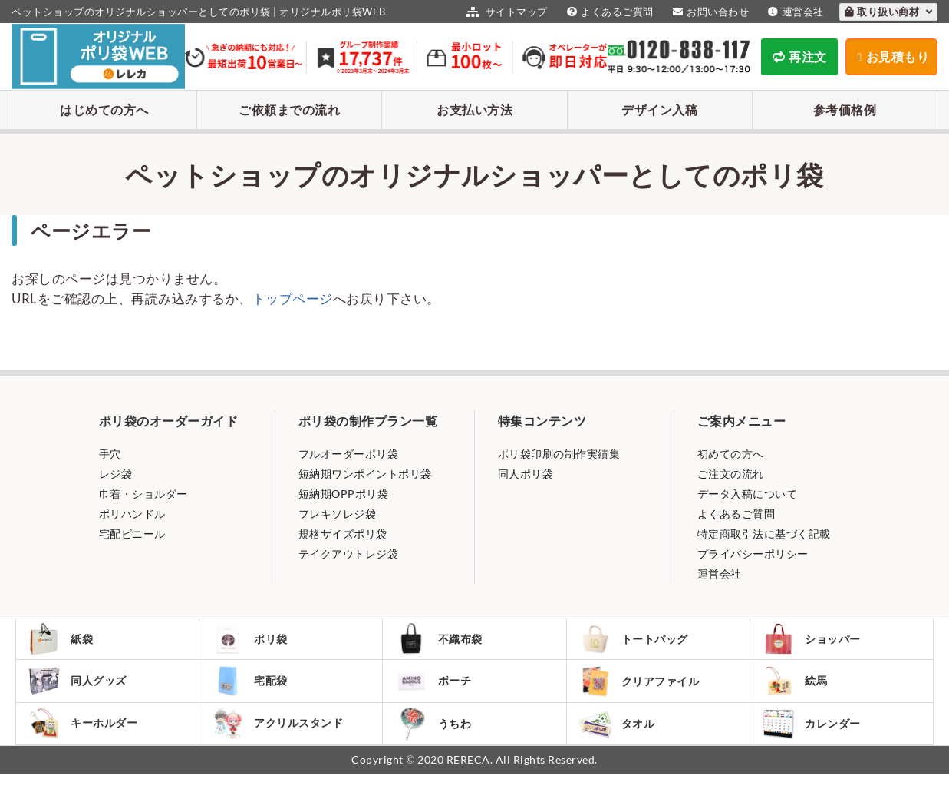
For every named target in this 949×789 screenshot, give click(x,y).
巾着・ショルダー (143, 493)
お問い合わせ (709, 11)
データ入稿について (747, 493)
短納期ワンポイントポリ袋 (365, 473)
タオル (620, 736)
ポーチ (436, 688)
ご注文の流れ (730, 473)
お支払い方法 (474, 109)
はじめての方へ (104, 109)
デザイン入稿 (659, 109)
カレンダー (815, 736)
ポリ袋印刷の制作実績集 (559, 453)
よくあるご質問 (608, 11)
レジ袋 (116, 473)
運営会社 (794, 11)
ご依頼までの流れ (289, 109)
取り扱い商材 (889, 11)
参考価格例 (845, 109)
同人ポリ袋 (526, 473)
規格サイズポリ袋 (342, 533)
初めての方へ (730, 453)
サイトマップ (505, 11)
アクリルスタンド (280, 736)
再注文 (800, 56)
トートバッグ (636, 641)
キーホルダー (86, 736)
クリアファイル (642, 688)
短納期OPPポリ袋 (343, 493)
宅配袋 (253, 688)
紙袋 (64, 641)
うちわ (436, 736)
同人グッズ (80, 688)
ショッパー (815, 641)
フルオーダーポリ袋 (348, 453)
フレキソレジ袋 (337, 513)
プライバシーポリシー (753, 553)
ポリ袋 (253, 641)
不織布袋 (441, 641)
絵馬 (798, 688)
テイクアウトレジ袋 (348, 553)
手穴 (110, 453)
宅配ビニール (132, 533)
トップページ (292, 298)
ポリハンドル (132, 513)
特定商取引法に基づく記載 (764, 533)
